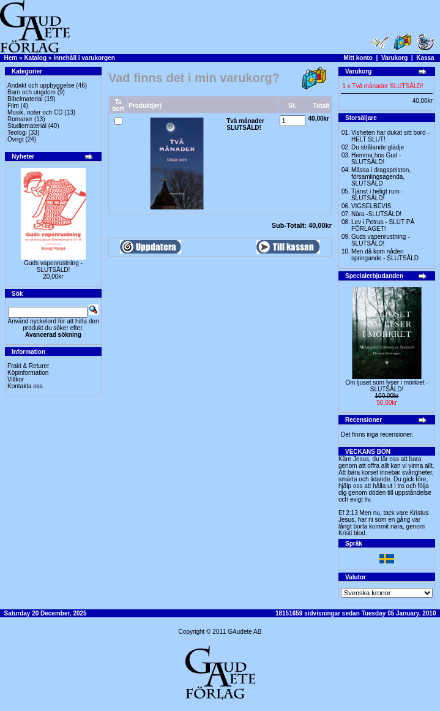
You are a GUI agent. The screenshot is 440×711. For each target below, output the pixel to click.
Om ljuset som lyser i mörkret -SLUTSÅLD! (386, 386)
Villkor (15, 379)
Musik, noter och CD (35, 112)
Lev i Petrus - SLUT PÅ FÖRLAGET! (382, 225)
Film (13, 105)
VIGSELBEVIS (371, 206)
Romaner (19, 119)
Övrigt (15, 139)
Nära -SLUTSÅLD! (376, 214)
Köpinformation (27, 372)
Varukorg (394, 58)
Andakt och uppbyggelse (41, 85)
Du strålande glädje (377, 147)
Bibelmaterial (25, 99)
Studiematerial (27, 125)
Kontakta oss (25, 386)
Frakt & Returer (28, 366)
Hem (11, 58)
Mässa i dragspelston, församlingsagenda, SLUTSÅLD (381, 177)
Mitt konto (358, 58)
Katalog (35, 58)
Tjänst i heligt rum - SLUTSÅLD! (377, 194)
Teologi (17, 132)
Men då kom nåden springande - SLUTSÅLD (385, 254)
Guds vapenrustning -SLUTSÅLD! (53, 266)
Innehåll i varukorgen (84, 58)
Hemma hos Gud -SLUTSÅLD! (376, 158)
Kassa (425, 58)
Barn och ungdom (31, 92)
